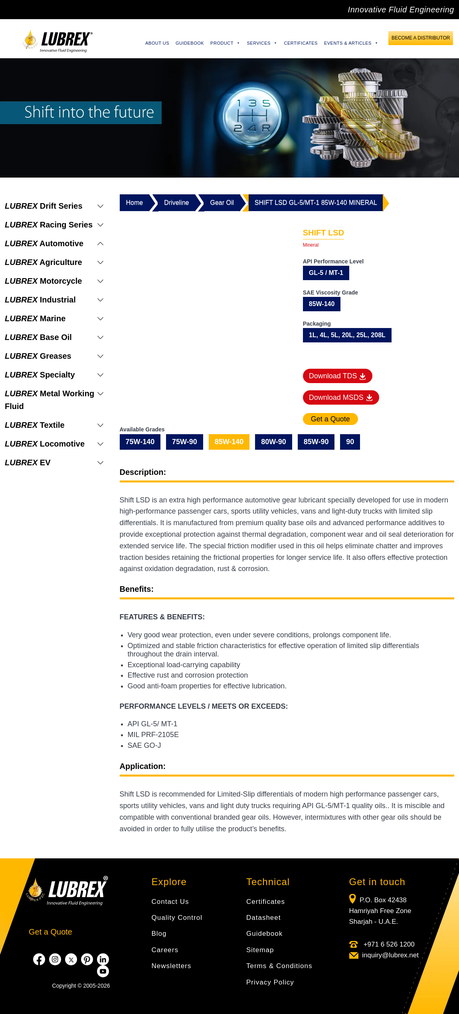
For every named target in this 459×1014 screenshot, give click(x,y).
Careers (165, 950)
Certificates (300, 43)
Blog (159, 933)
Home (134, 202)
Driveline (176, 202)
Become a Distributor (421, 38)
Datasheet (263, 917)
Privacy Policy (270, 982)
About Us (157, 43)
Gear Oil (222, 202)
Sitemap (260, 950)
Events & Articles (351, 43)
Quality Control (177, 917)
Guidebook (190, 43)
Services (262, 43)
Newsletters (172, 966)
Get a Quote (50, 931)
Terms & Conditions (279, 966)
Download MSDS (341, 397)
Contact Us (170, 901)
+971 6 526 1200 (388, 944)
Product (225, 43)
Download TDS (338, 376)
